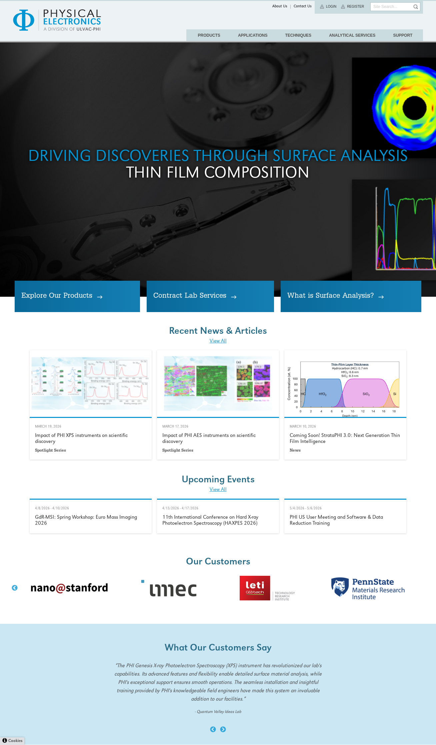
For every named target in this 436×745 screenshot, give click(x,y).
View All (218, 532)
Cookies (15, 741)
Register (355, 6)
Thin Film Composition (218, 270)
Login (331, 6)
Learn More (91, 596)
